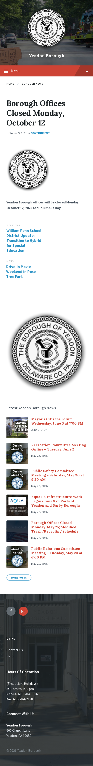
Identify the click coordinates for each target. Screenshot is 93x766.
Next (10, 261)
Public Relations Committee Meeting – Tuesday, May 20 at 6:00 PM (56, 552)
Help (10, 656)
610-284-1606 (28, 694)
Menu (46, 71)
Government (40, 133)
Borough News (32, 84)
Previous (13, 225)
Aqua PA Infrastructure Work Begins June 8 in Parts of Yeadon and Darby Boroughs (56, 501)
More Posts (19, 577)
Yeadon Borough (46, 55)
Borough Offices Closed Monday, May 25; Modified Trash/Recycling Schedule (54, 526)
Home (10, 84)
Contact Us (14, 650)
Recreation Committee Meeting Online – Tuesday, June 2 (58, 447)
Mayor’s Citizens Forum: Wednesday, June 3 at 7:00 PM (57, 421)
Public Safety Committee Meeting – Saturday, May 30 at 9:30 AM (57, 475)
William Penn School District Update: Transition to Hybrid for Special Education (23, 240)
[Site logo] (46, 48)
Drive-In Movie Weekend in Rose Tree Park (21, 271)
